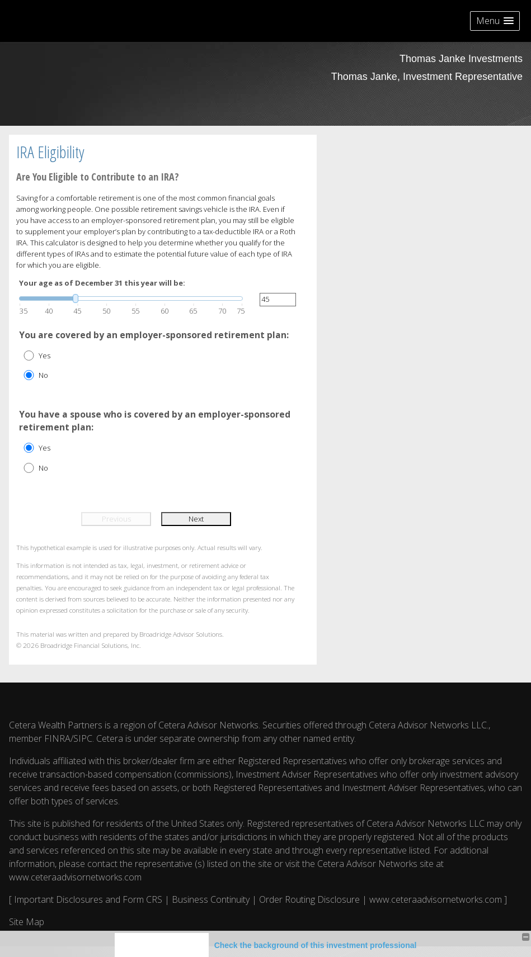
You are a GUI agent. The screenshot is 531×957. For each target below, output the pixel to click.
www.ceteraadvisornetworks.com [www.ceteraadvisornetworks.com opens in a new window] (75, 877)
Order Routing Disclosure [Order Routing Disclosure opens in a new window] (309, 899)
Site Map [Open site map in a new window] (26, 922)
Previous (116, 519)
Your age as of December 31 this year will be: (102, 283)
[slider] (131, 298)
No (43, 375)
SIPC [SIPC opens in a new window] (82, 738)
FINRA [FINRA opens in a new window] (57, 738)
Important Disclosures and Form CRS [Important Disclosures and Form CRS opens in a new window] (88, 899)
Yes (44, 355)
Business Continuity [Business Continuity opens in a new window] (211, 899)
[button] (495, 21)
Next (196, 519)
